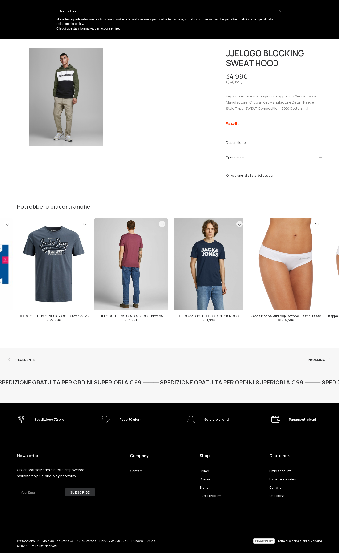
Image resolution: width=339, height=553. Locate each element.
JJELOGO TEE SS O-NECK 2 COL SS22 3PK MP (53, 318)
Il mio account (280, 471)
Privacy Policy (264, 540)
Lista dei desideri (282, 479)
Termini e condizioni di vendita (300, 541)
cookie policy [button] (73, 24)
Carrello (275, 487)
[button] (280, 11)
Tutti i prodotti (211, 495)
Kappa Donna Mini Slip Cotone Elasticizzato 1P (286, 318)
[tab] (274, 142)
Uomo (204, 471)
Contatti (136, 471)
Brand (204, 487)
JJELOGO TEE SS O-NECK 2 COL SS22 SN (131, 318)
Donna (205, 479)
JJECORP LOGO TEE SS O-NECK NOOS (208, 318)
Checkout (277, 495)
